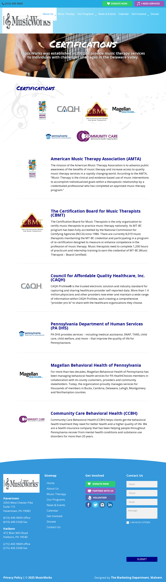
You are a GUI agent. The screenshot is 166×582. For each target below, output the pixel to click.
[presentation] (139, 539)
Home (36, 14)
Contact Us (39, 27)
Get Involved (138, 14)
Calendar (123, 14)
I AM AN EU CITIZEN (138, 522)
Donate (155, 14)
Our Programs (85, 14)
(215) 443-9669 (13, 544)
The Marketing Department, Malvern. (137, 577)
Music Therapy (66, 14)
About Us (48, 14)
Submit (142, 559)
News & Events (107, 14)
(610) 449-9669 (14, 3)
